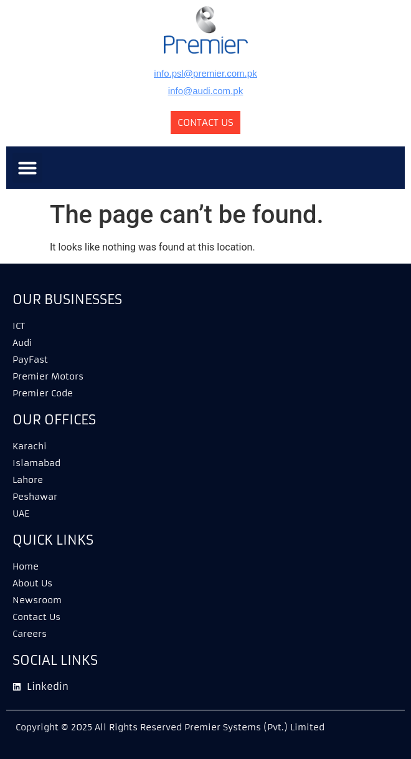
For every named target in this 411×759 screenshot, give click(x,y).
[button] (27, 168)
